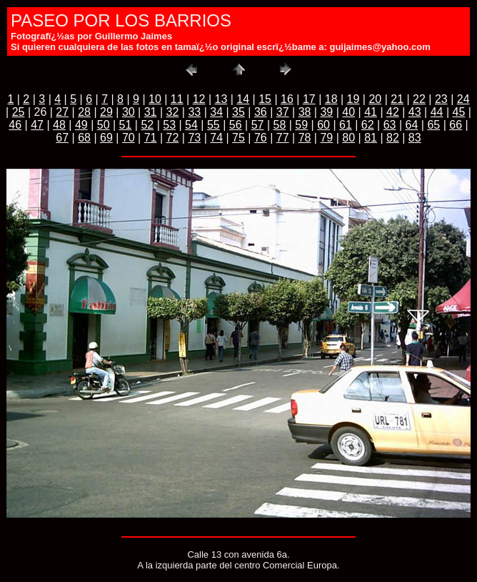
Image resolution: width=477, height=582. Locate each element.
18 (331, 99)
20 (374, 99)
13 (221, 99)
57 (257, 125)
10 (155, 99)
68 (84, 138)
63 (389, 125)
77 (282, 138)
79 (326, 138)
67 (62, 138)
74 (216, 138)
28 (84, 112)
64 (412, 125)
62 (367, 125)
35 (238, 112)
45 (459, 112)
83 (414, 138)
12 (199, 99)
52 (147, 125)
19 (353, 99)
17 (309, 99)
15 (264, 99)
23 (441, 99)
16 (287, 99)
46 (15, 125)
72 (172, 138)
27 (62, 112)
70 (128, 138)
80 (348, 138)
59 (301, 125)
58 (279, 125)
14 (242, 99)
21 (397, 99)
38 (304, 112)
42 (392, 112)
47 (37, 125)
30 (128, 112)
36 (260, 112)
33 (194, 112)
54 (191, 125)
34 (216, 112)
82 (392, 138)
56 (235, 125)
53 (169, 125)
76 (260, 138)
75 (238, 138)
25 (18, 112)
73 (194, 138)
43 (414, 112)
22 (419, 99)
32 (172, 112)
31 (150, 112)
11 (177, 99)
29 (106, 112)
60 (323, 125)
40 (348, 112)
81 (370, 138)
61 (345, 125)
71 (150, 138)
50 (103, 125)
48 (59, 125)
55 (213, 125)
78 (304, 138)
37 (282, 112)
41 (370, 112)
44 (437, 112)
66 (455, 125)
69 (106, 138)
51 (125, 125)
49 (81, 125)
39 (326, 112)
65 (433, 125)
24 (463, 99)
